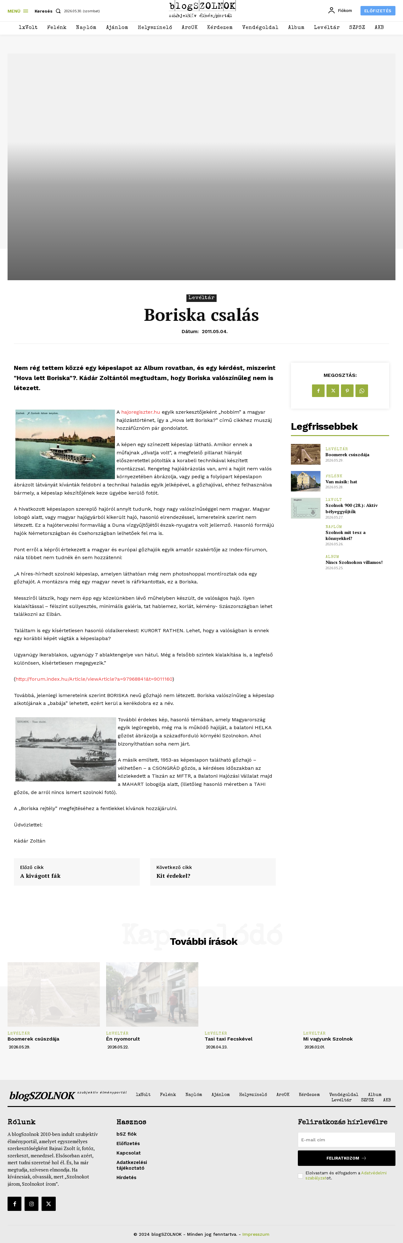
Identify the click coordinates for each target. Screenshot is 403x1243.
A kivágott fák (40, 875)
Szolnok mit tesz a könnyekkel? (346, 535)
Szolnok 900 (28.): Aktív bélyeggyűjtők (352, 508)
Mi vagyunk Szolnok (328, 1039)
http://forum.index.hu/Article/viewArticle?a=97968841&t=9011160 (93, 679)
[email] (346, 1139)
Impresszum (256, 1234)
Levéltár (201, 298)
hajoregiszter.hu (140, 412)
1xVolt (334, 500)
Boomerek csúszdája (347, 454)
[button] (49, 11)
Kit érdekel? (173, 875)
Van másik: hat (341, 482)
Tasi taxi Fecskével (229, 1039)
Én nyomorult (123, 1039)
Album (332, 557)
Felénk (334, 476)
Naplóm (334, 527)
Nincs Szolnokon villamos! (354, 562)
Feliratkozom (346, 1158)
